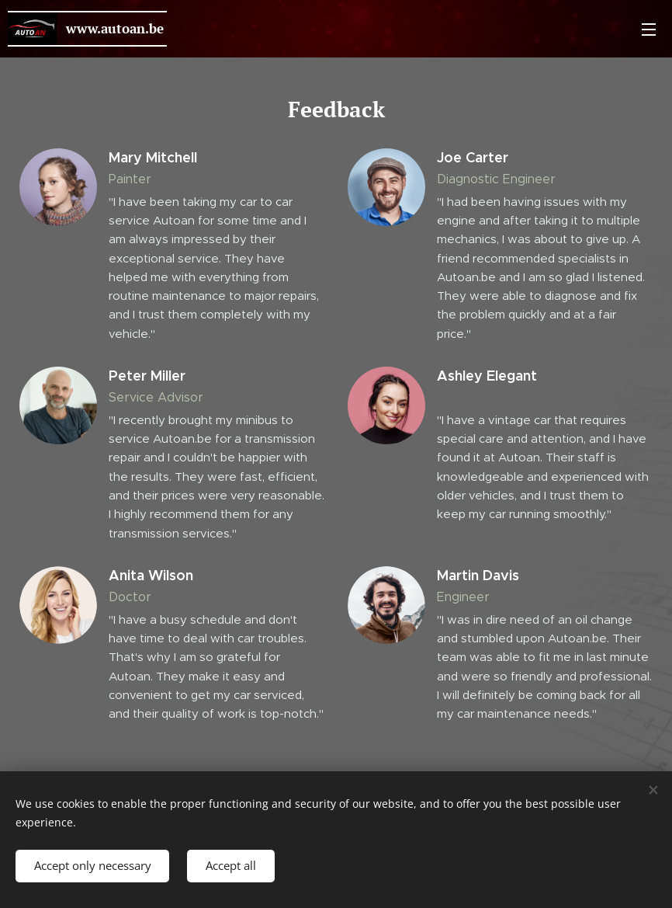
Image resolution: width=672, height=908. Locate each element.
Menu (649, 29)
